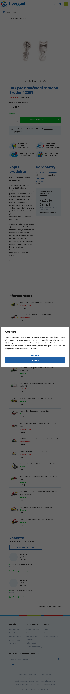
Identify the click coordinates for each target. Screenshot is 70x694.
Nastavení (35, 355)
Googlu (32, 343)
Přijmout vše (35, 361)
